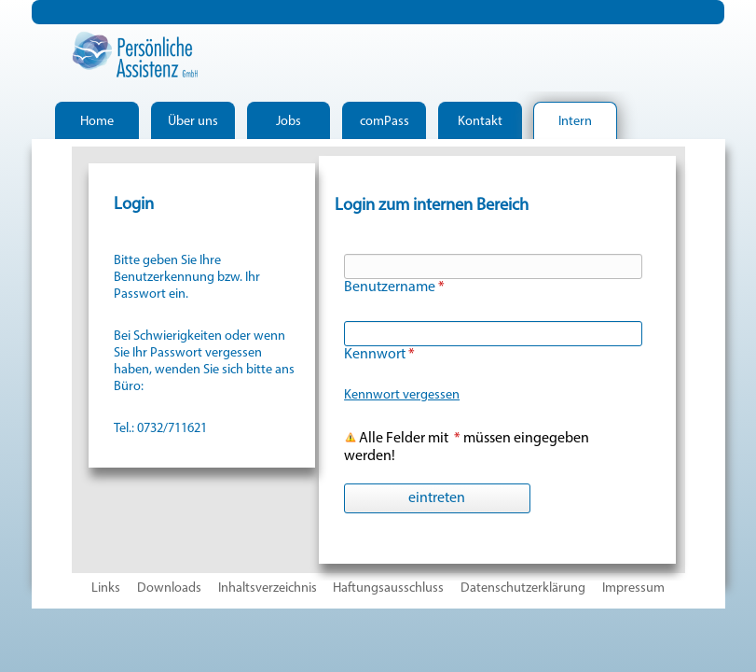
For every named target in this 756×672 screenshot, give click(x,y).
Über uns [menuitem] (193, 122)
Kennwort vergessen (402, 395)
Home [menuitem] (97, 122)
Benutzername (394, 287)
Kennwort (379, 354)
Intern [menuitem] (575, 122)
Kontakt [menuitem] (480, 122)
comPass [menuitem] (384, 122)
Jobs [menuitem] (288, 122)
